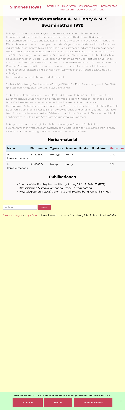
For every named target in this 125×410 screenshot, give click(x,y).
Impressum (67, 9)
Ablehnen (58, 402)
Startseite (53, 6)
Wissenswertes (88, 6)
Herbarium (117, 148)
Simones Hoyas (26, 7)
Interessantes (108, 6)
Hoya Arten (69, 6)
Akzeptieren (27, 402)
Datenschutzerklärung (91, 9)
